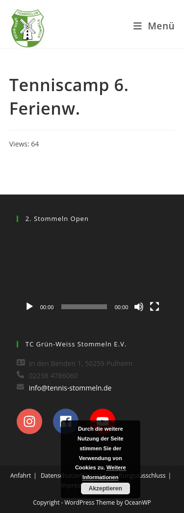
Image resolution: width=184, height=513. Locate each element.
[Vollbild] (154, 307)
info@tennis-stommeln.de (70, 387)
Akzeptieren (105, 488)
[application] (92, 274)
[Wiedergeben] (29, 307)
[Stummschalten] (139, 307)
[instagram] (34, 421)
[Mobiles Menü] (154, 26)
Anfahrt (20, 475)
